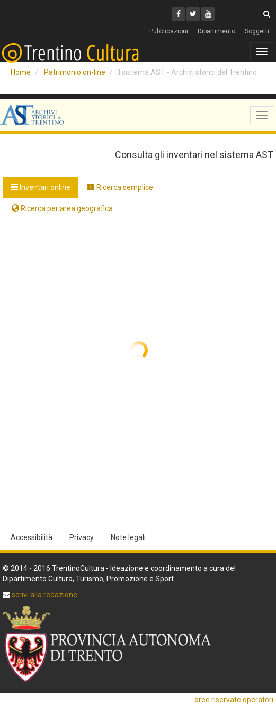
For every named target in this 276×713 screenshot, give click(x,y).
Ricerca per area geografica (62, 208)
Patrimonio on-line (74, 72)
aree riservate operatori (233, 699)
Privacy (81, 537)
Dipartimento (216, 31)
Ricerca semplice (120, 187)
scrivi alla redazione (43, 594)
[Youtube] (208, 14)
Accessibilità (31, 537)
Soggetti (257, 31)
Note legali (128, 537)
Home (21, 72)
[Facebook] (178, 14)
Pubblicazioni (168, 31)
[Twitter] (193, 14)
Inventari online (40, 187)
